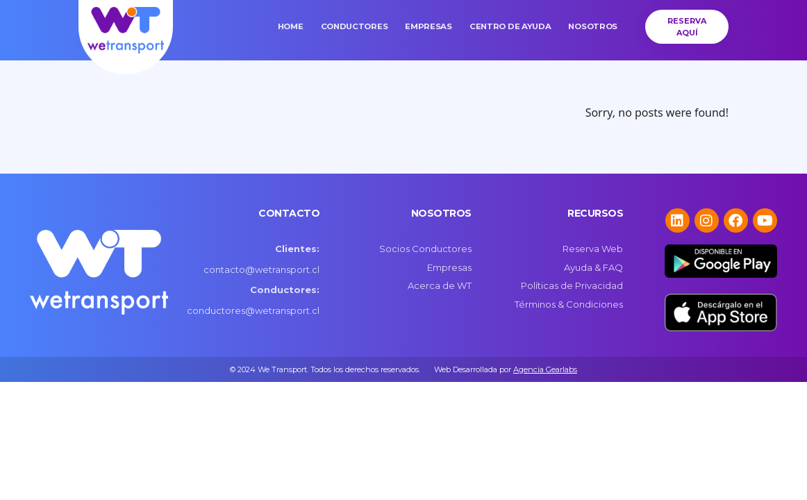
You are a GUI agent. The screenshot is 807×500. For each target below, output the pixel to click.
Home (290, 26)
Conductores (354, 26)
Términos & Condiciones (569, 304)
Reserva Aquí (686, 27)
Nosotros (592, 26)
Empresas (428, 26)
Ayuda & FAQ (593, 267)
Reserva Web (593, 248)
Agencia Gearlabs (545, 369)
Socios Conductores (425, 248)
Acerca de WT (440, 285)
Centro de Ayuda (510, 26)
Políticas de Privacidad (572, 285)
